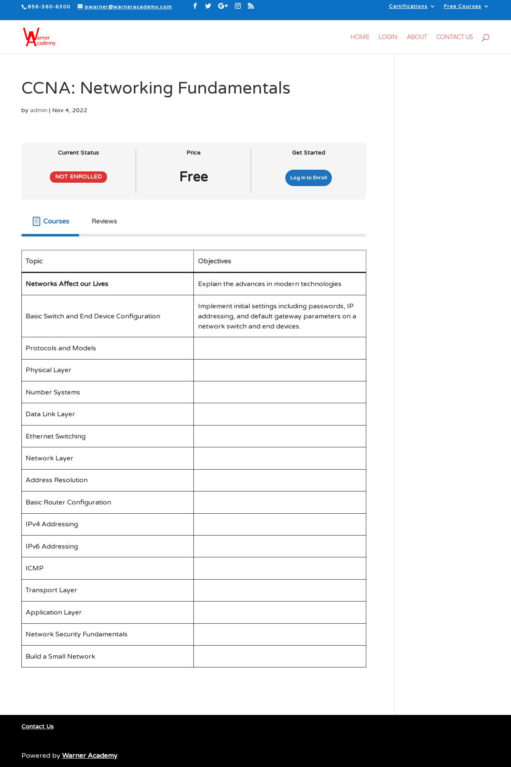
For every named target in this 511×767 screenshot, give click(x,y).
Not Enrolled (78, 176)
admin (38, 110)
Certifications (408, 6)
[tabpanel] (193, 465)
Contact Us (454, 37)
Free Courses (462, 6)
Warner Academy (89, 755)
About (417, 37)
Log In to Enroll (308, 178)
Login (387, 37)
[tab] (50, 221)
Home (359, 37)
